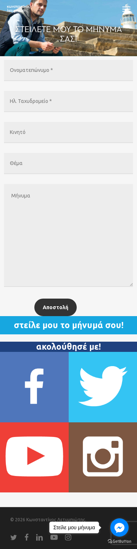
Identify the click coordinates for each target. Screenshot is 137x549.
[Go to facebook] (119, 527)
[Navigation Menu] (126, 8)
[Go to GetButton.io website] (119, 541)
